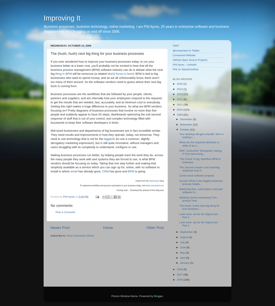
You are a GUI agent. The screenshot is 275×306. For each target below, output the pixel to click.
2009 (180, 114)
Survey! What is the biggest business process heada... (201, 182)
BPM (131, 171)
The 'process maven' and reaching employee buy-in (199, 169)
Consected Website (184, 55)
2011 (180, 104)
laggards (109, 138)
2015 (180, 83)
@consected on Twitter (186, 50)
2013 (180, 94)
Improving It (62, 18)
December (186, 119)
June (183, 247)
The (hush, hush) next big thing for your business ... (199, 207)
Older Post (155, 228)
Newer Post (60, 228)
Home (108, 228)
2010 (180, 109)
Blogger (158, 296)
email (73, 171)
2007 (180, 274)
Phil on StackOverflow (186, 69)
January (185, 262)
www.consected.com (155, 185)
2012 (180, 99)
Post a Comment (65, 212)
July (182, 242)
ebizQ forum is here (120, 73)
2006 (180, 279)
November (186, 124)
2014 (180, 89)
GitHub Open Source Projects (190, 59)
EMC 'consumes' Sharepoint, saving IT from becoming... (200, 152)
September (187, 231)
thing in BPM (63, 73)
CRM (105, 171)
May (183, 252)
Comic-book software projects (196, 175)
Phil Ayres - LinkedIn (185, 64)
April (183, 257)
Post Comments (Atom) (80, 235)
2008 (180, 269)
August (184, 237)
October (185, 129)
